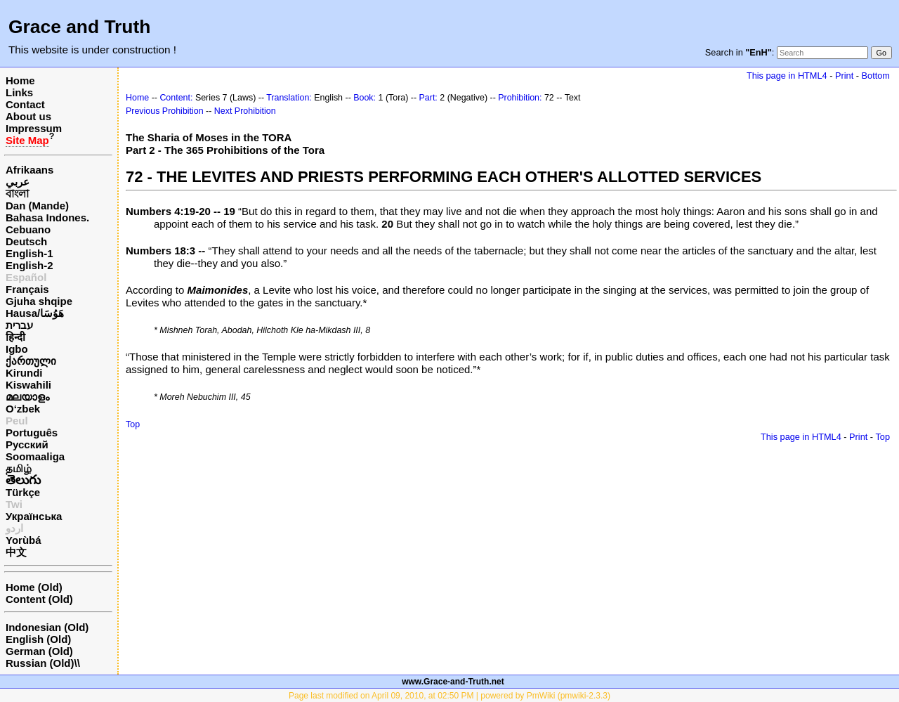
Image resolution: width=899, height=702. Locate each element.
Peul (17, 421)
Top (133, 424)
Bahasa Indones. (47, 217)
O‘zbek (23, 409)
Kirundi (24, 373)
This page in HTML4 (787, 75)
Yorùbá (23, 540)
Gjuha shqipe (39, 301)
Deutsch (26, 241)
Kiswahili (28, 385)
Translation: (289, 98)
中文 (16, 552)
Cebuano (28, 229)
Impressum (34, 128)
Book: (364, 98)
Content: (175, 98)
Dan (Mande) (37, 206)
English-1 (29, 253)
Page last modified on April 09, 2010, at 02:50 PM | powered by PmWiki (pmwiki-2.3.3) (449, 696)
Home (20, 80)
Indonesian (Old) (47, 627)
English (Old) (38, 639)
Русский (27, 444)
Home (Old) (34, 587)
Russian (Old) (40, 663)
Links (19, 92)
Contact (25, 104)
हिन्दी (15, 337)
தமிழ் (19, 468)
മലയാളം (27, 397)
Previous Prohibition (165, 111)
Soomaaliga (35, 456)
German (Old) (39, 651)
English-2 (29, 265)
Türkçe (23, 492)
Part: (428, 98)
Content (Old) (39, 599)
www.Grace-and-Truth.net (453, 682)
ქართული (31, 361)
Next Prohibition (245, 111)
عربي (17, 182)
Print (844, 75)
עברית (19, 325)
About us (28, 116)
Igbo (17, 349)
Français (27, 289)
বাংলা (17, 194)
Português (32, 432)
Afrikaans (29, 170)
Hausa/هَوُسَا (35, 313)
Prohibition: (520, 98)
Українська (34, 516)
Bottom (876, 75)
